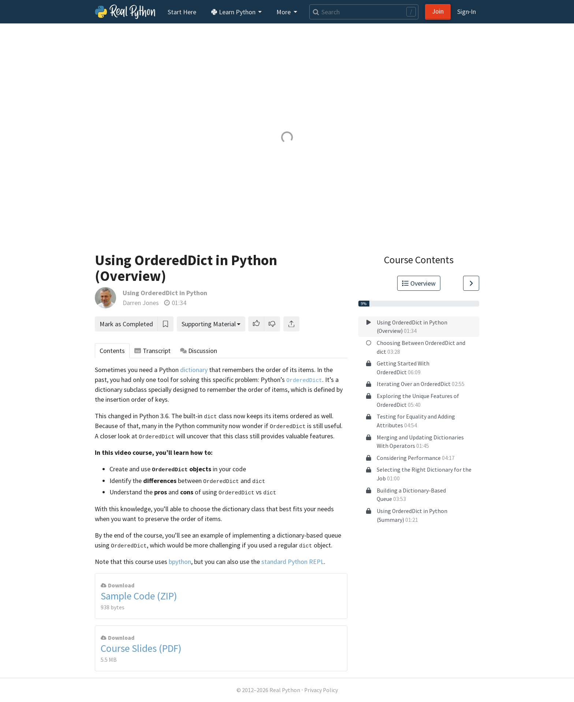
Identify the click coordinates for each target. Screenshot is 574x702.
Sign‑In (466, 11)
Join (438, 11)
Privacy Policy (321, 690)
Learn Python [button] (234, 12)
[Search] (363, 11)
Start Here (182, 12)
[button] (256, 323)
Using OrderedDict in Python (165, 293)
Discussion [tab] (198, 350)
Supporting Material (209, 324)
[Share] (291, 323)
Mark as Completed (126, 324)
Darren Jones (141, 302)
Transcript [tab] (152, 350)
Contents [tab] (112, 350)
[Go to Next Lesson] (471, 283)
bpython (180, 561)
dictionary (194, 369)
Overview (419, 283)
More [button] (284, 12)
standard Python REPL (292, 561)
